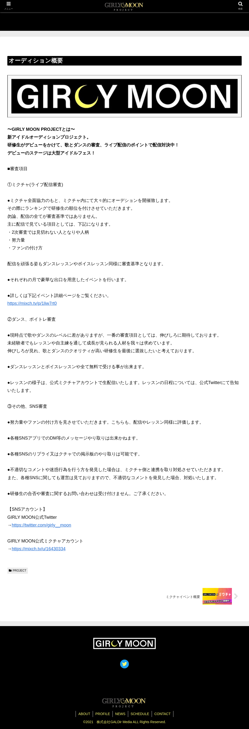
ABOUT (84, 714)
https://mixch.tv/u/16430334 (39, 548)
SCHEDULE (140, 714)
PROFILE (102, 714)
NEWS (120, 714)
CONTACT (162, 714)
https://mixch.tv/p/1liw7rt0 (32, 303)
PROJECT (17, 570)
